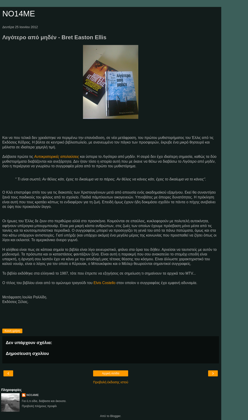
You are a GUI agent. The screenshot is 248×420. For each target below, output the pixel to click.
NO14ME (18, 13)
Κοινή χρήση (12, 331)
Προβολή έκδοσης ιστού (110, 382)
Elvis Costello (104, 283)
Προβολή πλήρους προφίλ (39, 406)
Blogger (115, 416)
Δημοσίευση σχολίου (27, 353)
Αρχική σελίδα (110, 373)
